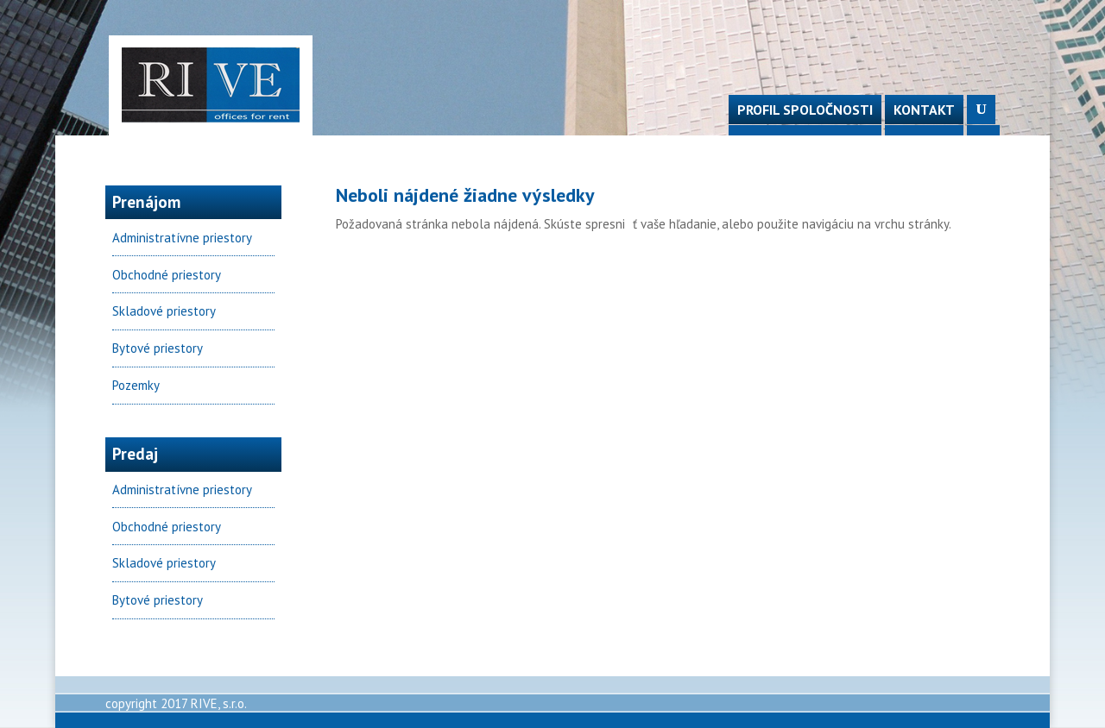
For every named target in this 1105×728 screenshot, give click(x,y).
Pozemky (136, 385)
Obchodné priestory (166, 275)
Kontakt (924, 109)
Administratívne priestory (182, 237)
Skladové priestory (164, 311)
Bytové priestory (157, 348)
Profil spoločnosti (805, 109)
